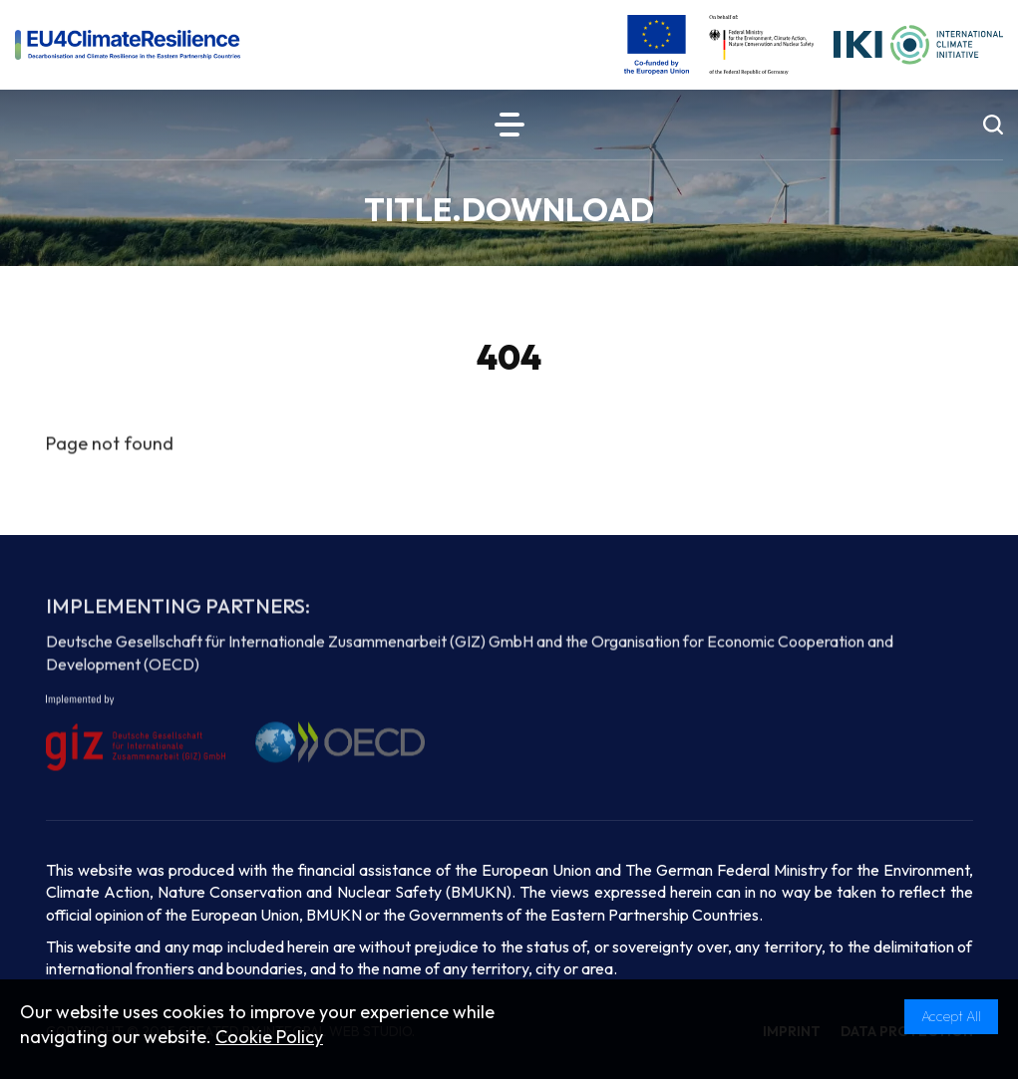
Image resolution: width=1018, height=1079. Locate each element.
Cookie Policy (269, 1036)
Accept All (951, 1016)
